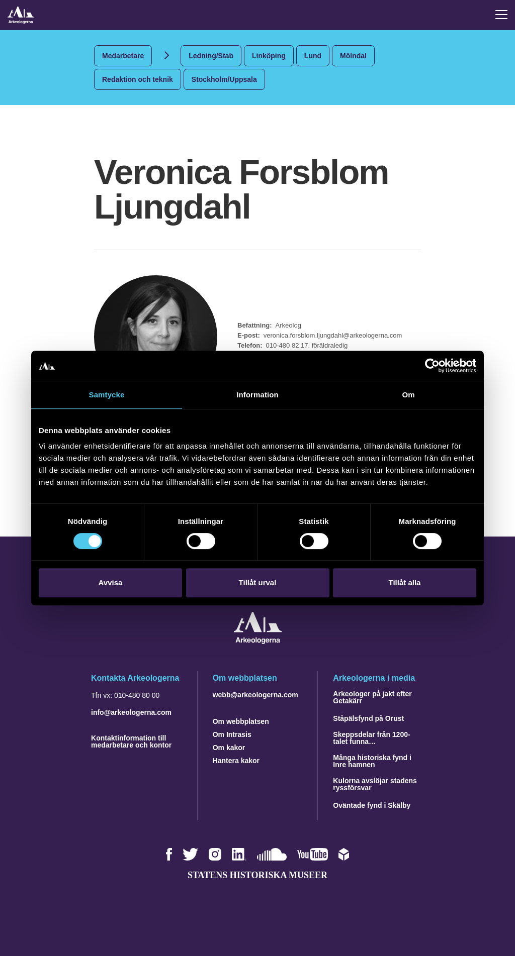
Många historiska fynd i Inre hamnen (372, 761)
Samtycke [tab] (107, 394)
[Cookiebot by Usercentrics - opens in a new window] (432, 365)
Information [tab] (257, 394)
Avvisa (111, 582)
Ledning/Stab (211, 56)
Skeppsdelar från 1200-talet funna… (371, 738)
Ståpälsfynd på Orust (368, 718)
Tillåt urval (258, 582)
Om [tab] (408, 394)
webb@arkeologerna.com (255, 694)
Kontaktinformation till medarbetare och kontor (131, 741)
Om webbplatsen (241, 721)
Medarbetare (123, 56)
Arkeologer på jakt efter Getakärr (372, 697)
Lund (312, 56)
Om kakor (229, 747)
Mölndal (353, 56)
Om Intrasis (232, 734)
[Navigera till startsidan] (258, 641)
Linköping (269, 56)
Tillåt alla (405, 582)
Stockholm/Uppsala (224, 79)
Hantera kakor (236, 760)
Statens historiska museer (257, 875)
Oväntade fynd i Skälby (371, 805)
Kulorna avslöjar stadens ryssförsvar (375, 784)
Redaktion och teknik (137, 79)
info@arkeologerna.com (131, 712)
